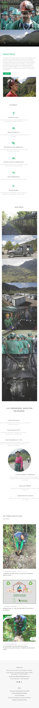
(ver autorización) (23, 674)
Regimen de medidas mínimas (19, 700)
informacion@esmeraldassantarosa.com (19, 676)
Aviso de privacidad (19, 695)
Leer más (6, 73)
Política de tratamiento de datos (19, 693)
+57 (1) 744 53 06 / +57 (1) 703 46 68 (20, 678)
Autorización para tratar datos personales (19, 691)
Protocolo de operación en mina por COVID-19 (19, 697)
